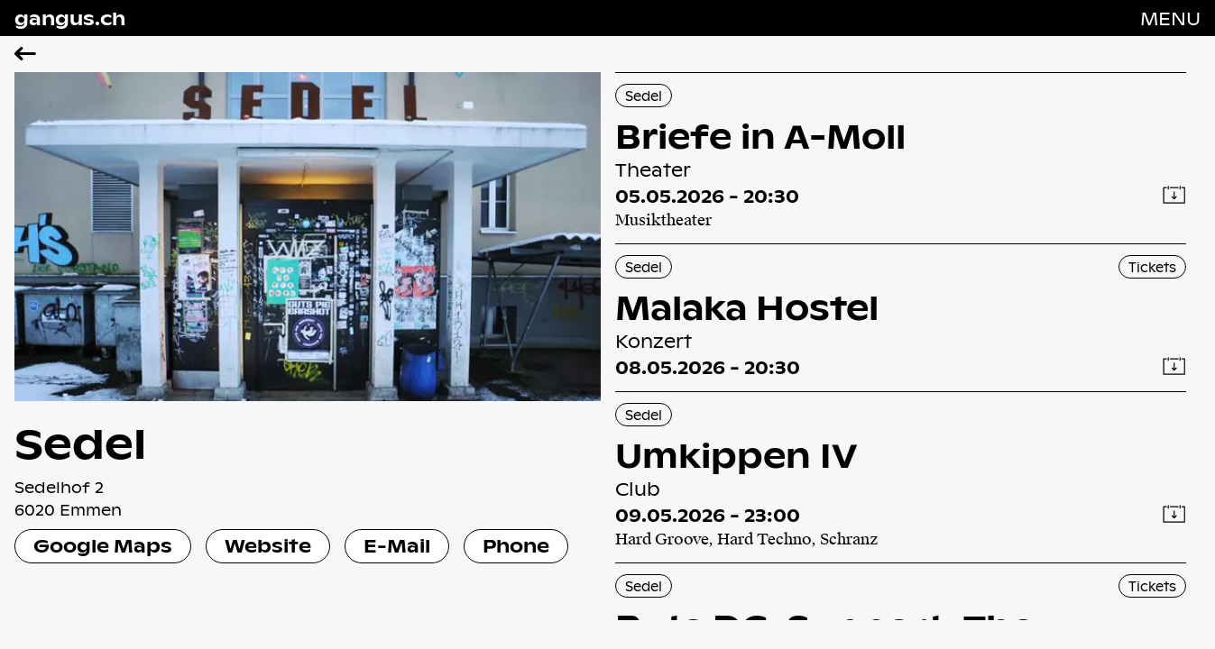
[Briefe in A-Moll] (901, 158)
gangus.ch (69, 18)
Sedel (643, 96)
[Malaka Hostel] (901, 317)
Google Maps (102, 545)
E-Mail (397, 545)
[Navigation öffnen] (1170, 18)
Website (268, 545)
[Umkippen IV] (901, 477)
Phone (516, 545)
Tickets (1152, 267)
